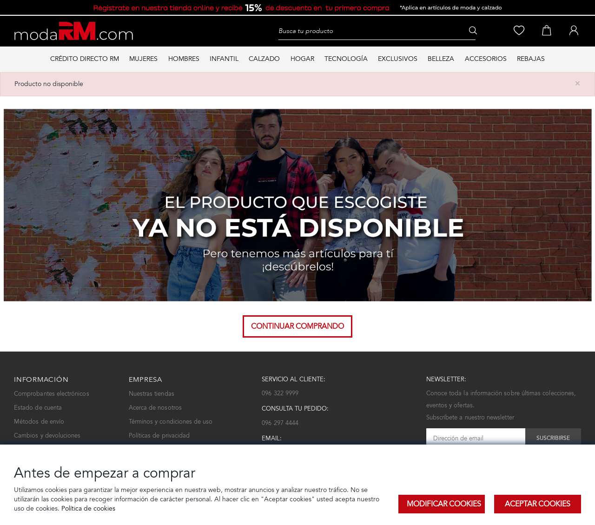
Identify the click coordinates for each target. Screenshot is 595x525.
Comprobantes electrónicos (51, 394)
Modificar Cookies (444, 504)
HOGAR (302, 58)
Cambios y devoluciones (47, 435)
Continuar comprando (297, 326)
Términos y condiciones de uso (171, 421)
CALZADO (264, 58)
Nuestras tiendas (151, 394)
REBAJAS (531, 58)
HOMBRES (183, 58)
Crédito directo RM (84, 58)
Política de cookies (87, 508)
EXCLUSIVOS (397, 58)
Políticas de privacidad (159, 435)
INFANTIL (224, 58)
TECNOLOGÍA (346, 58)
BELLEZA (441, 58)
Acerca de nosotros (155, 408)
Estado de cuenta (38, 408)
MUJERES (143, 58)
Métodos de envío (39, 421)
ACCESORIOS (486, 58)
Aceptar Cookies (537, 504)
